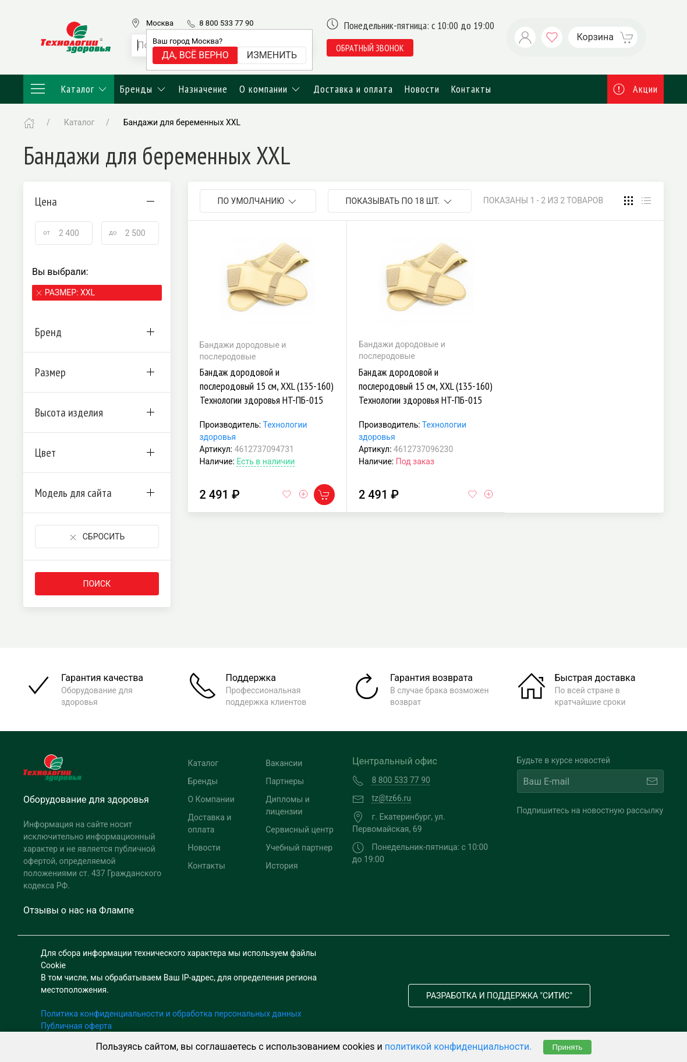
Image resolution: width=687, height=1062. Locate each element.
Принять (567, 1047)
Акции (635, 89)
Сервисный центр (299, 829)
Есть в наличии (265, 461)
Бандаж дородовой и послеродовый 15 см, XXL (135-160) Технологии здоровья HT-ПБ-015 (267, 386)
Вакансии (283, 763)
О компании (270, 89)
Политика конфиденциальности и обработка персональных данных (171, 1013)
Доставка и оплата (353, 89)
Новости (422, 89)
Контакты (471, 89)
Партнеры (284, 781)
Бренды (143, 89)
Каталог (68, 89)
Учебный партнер (298, 847)
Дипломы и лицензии (287, 805)
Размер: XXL (70, 292)
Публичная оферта (76, 1026)
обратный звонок (370, 48)
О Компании (211, 799)
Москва (159, 23)
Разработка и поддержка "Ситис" (499, 995)
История (281, 865)
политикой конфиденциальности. (458, 1046)
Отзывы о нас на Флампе (78, 910)
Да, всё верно (195, 55)
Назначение (203, 89)
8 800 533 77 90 (226, 23)
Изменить (272, 55)
